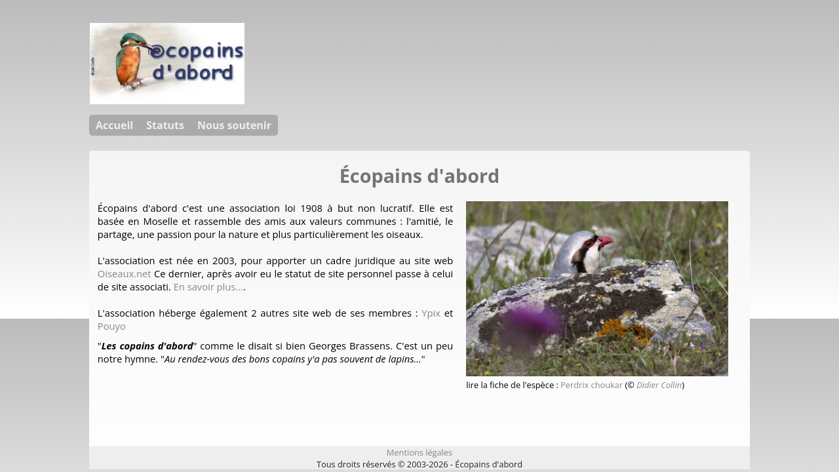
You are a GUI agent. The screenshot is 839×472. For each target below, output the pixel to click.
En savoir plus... (208, 286)
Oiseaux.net (124, 273)
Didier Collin (659, 385)
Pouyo (112, 325)
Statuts (165, 125)
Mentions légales (419, 452)
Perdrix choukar (591, 385)
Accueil (114, 125)
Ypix (430, 312)
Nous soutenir (234, 125)
